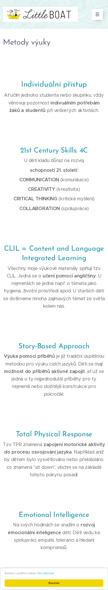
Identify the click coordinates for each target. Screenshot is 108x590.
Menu (95, 14)
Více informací (45, 573)
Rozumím (54, 583)
